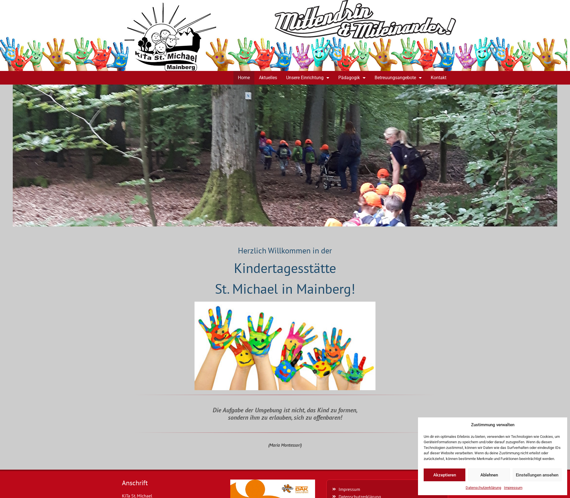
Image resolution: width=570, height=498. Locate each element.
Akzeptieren (444, 475)
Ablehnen (489, 475)
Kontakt (438, 77)
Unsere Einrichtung (307, 78)
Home (244, 77)
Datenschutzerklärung (483, 488)
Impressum (513, 488)
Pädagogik (352, 78)
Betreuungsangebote (398, 78)
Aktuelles (268, 77)
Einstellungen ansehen (537, 475)
